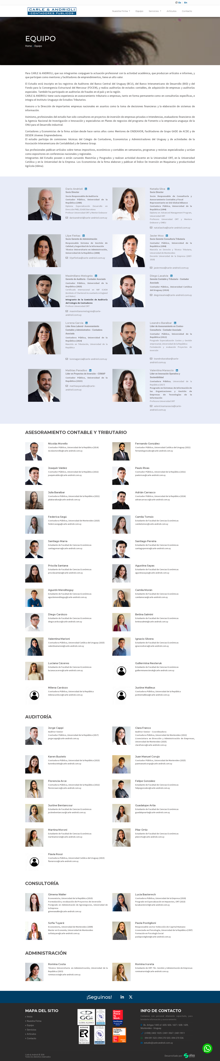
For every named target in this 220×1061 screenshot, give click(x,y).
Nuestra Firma (120, 11)
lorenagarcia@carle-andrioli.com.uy (86, 358)
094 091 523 (151, 1038)
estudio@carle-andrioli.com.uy (157, 1043)
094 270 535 (164, 1038)
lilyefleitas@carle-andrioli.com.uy (85, 257)
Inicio (29, 1016)
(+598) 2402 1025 (153, 1033)
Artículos (171, 11)
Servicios (154, 11)
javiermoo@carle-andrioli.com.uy (169, 267)
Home (28, 46)
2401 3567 (168, 1033)
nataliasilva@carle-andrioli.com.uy (170, 227)
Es (179, 3)
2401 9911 (180, 1033)
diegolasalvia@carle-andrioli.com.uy (171, 295)
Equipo (139, 11)
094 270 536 (178, 1038)
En (185, 3)
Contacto (187, 11)
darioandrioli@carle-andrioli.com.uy (86, 217)
